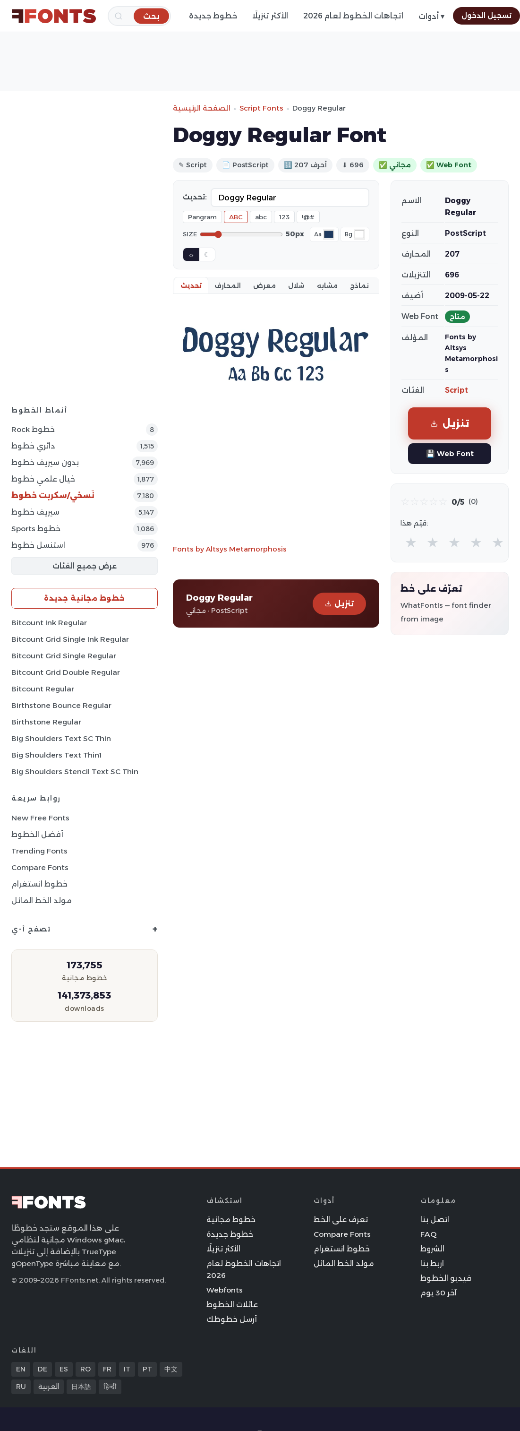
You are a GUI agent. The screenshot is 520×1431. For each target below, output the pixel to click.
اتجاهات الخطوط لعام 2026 (353, 15)
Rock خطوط (33, 429)
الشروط (432, 1248)
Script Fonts (261, 107)
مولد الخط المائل (41, 900)
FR (107, 1369)
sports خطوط (35, 528)
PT (147, 1369)
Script (456, 390)
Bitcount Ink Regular (49, 622)
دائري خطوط (33, 445)
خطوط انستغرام (39, 883)
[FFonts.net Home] (53, 16)
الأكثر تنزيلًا (270, 15)
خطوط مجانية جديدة (84, 598)
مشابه (327, 285)
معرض (264, 285)
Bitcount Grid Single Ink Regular (70, 639)
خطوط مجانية (231, 1219)
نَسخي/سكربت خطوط (52, 495)
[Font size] (241, 234)
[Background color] (359, 234)
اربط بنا (432, 1263)
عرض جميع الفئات (84, 565)
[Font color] (328, 234)
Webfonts (224, 1289)
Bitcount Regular (42, 688)
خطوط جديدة (213, 15)
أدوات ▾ (431, 16)
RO (85, 1369)
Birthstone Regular (46, 721)
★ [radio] (411, 542)
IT (127, 1369)
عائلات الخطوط (232, 1304)
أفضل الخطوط (37, 834)
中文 (171, 1369)
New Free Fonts (40, 817)
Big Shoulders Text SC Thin (61, 738)
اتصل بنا (434, 1219)
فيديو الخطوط (445, 1278)
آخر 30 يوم (438, 1292)
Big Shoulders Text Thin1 (56, 754)
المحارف (227, 285)
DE (42, 1369)
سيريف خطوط (35, 512)
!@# (308, 217)
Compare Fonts (39, 867)
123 (284, 217)
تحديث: (195, 197)
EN (21, 1369)
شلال (296, 285)
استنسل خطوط (38, 545)
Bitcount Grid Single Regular (63, 655)
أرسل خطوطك (231, 1319)
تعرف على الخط (341, 1219)
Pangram (202, 217)
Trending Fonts (39, 850)
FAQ (428, 1234)
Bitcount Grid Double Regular (65, 672)
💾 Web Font (450, 453)
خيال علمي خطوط (43, 478)
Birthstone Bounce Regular (61, 705)
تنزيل (339, 603)
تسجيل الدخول (486, 15)
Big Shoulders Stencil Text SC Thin (74, 771)
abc (261, 217)
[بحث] (151, 16)
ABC (236, 217)
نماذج (359, 285)
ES (64, 1369)
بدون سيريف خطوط (45, 462)
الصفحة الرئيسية (201, 107)
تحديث (191, 285)
